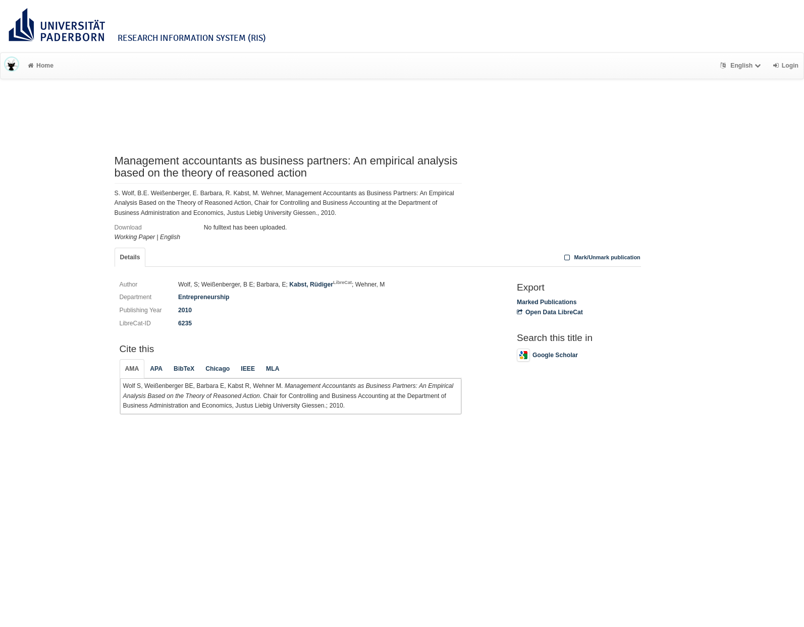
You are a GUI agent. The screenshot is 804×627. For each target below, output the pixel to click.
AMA (132, 368)
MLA (272, 368)
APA (156, 368)
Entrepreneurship (204, 297)
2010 (185, 310)
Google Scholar (547, 355)
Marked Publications (547, 302)
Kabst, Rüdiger (320, 284)
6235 (185, 323)
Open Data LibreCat (550, 312)
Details (130, 257)
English (741, 65)
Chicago (217, 368)
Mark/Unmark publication (601, 257)
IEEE (248, 368)
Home (40, 65)
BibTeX (184, 368)
